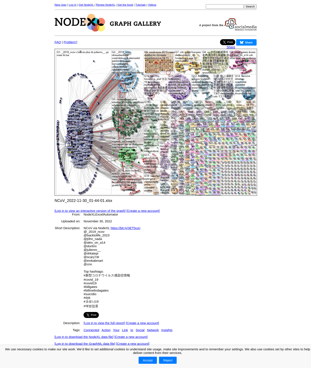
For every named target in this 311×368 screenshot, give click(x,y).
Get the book (125, 4)
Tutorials (140, 4)
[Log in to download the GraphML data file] (85, 343)
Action (106, 330)
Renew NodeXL (105, 4)
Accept (148, 360)
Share (231, 47)
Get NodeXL (86, 4)
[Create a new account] (143, 211)
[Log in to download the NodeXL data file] (84, 337)
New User (61, 4)
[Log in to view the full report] (104, 323)
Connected (91, 330)
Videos (152, 4)
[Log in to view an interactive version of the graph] (90, 211)
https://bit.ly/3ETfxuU (125, 228)
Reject (167, 360)
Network (153, 330)
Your (116, 330)
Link (125, 330)
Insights (166, 330)
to (132, 330)
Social (140, 330)
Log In (73, 4)
